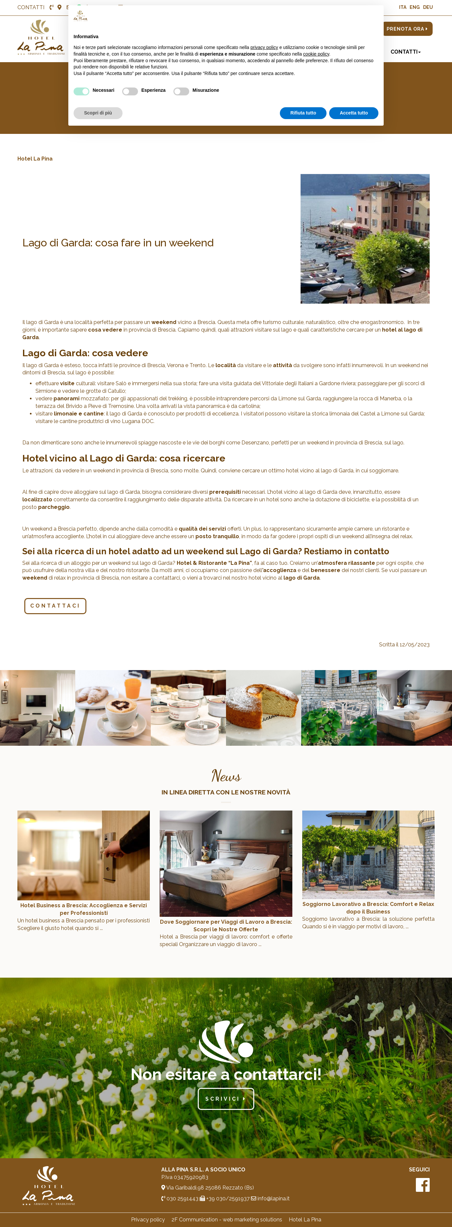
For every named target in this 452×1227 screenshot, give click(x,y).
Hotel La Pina (35, 159)
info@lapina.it (270, 1198)
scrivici (226, 1099)
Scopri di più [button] (98, 112)
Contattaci (55, 606)
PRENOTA (407, 29)
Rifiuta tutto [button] (303, 112)
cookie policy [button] (316, 54)
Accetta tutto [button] (354, 112)
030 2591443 (179, 1198)
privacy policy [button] (264, 47)
